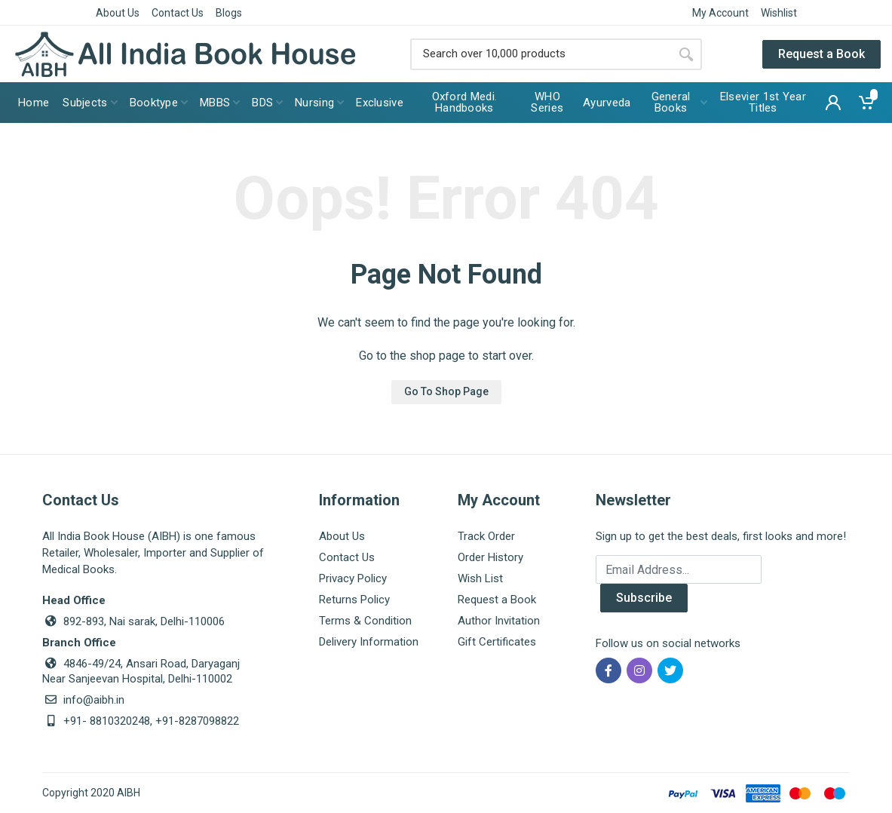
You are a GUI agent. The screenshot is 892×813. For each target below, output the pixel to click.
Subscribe (644, 598)
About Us (117, 13)
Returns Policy (354, 599)
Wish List (480, 578)
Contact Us (178, 13)
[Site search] (540, 54)
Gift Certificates (497, 642)
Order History (490, 557)
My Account (720, 13)
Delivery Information (368, 642)
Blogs (229, 13)
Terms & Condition (365, 620)
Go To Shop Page (446, 391)
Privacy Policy (353, 578)
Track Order (486, 536)
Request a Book (821, 54)
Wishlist (779, 13)
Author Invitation (499, 620)
